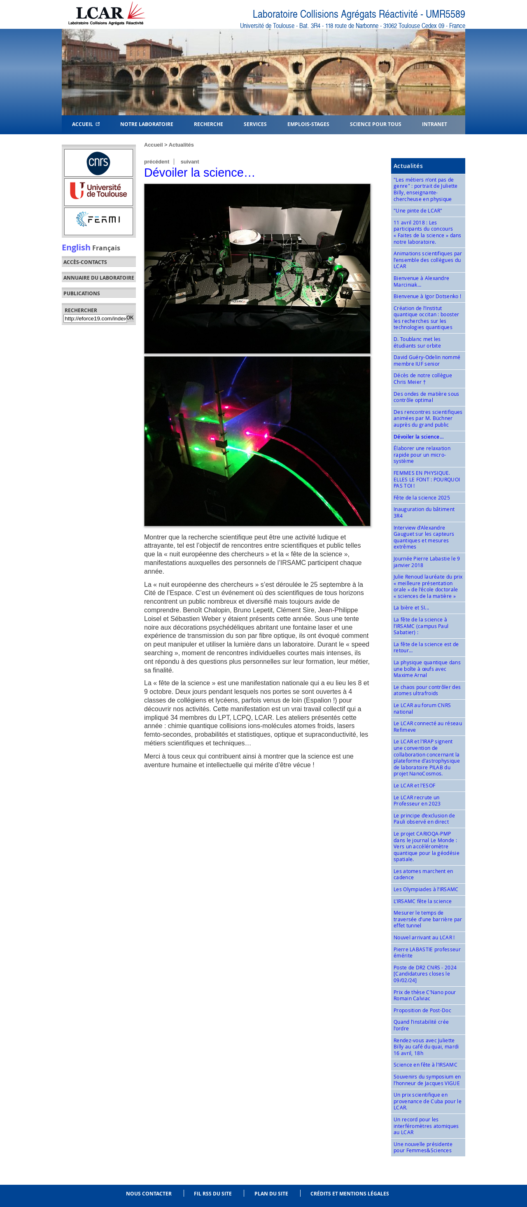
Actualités (181, 145)
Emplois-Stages (308, 124)
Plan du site (271, 1193)
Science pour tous (375, 124)
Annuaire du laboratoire (98, 277)
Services (255, 124)
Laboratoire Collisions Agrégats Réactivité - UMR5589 (359, 14)
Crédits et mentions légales (349, 1193)
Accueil (86, 124)
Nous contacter (149, 1193)
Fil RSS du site (213, 1193)
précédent (156, 162)
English (76, 247)
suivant (190, 162)
